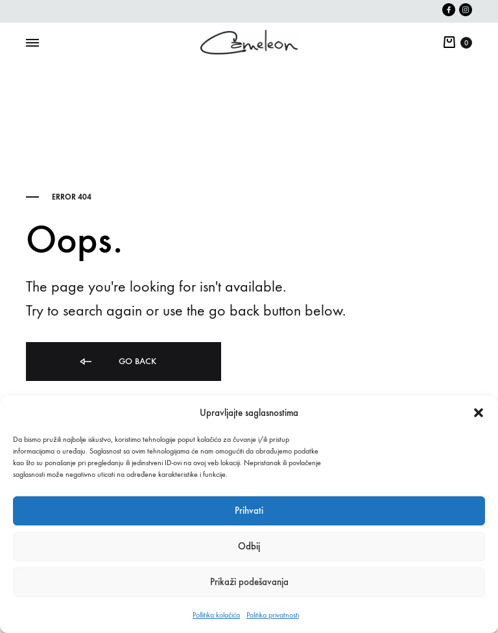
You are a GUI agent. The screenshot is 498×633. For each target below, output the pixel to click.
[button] (478, 412)
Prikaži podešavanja (249, 582)
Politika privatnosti (272, 614)
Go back (117, 362)
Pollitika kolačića (216, 614)
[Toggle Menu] (32, 43)
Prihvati (249, 510)
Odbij (249, 546)
